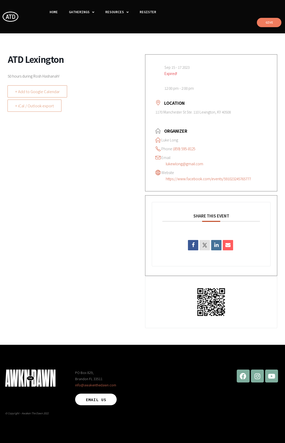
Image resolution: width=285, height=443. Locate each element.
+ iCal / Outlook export (34, 105)
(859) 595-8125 (184, 148)
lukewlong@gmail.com (184, 163)
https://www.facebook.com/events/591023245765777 (208, 178)
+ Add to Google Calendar (37, 91)
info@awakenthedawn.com (95, 384)
